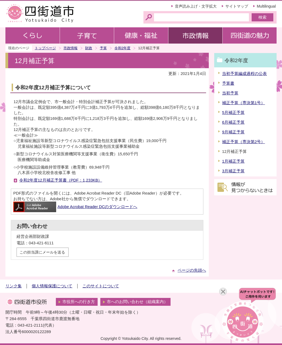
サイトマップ (236, 6)
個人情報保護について (52, 286)
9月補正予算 (233, 132)
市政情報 (70, 48)
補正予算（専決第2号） (243, 142)
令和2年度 (122, 48)
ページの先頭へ (192, 270)
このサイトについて (100, 286)
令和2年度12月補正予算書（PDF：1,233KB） (60, 180)
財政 (88, 48)
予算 (103, 48)
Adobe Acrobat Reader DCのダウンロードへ (75, 207)
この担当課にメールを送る (42, 252)
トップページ (45, 48)
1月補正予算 (233, 161)
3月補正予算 (233, 171)
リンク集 (13, 286)
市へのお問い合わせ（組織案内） (137, 302)
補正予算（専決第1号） (243, 103)
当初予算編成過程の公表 (244, 73)
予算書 (228, 83)
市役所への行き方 (78, 302)
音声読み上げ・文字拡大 (196, 6)
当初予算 (230, 93)
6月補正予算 (233, 122)
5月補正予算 (233, 112)
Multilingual (266, 6)
